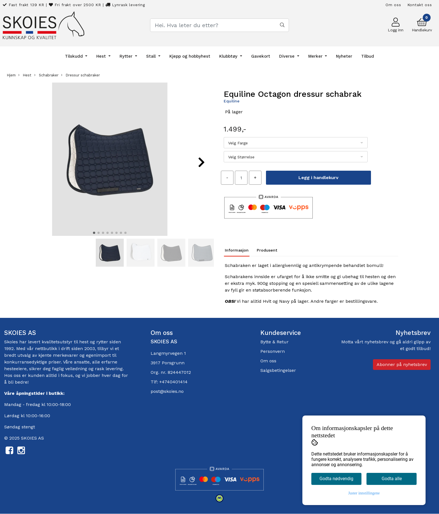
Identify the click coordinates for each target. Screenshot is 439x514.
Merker (316, 56)
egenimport (98, 355)
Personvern (272, 351)
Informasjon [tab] (237, 250)
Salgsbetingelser (278, 370)
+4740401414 (173, 381)
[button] (94, 233)
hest (84, 341)
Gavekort (260, 56)
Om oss (393, 5)
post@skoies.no (167, 391)
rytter (102, 341)
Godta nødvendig (336, 478)
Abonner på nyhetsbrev (402, 364)
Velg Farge (238, 143)
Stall (151, 56)
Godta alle (392, 478)
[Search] (219, 25)
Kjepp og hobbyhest (189, 56)
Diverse (287, 56)
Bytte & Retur (274, 341)
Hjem (11, 75)
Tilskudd (74, 56)
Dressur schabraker (80, 75)
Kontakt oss (419, 5)
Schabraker (46, 75)
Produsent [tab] (267, 250)
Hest (101, 56)
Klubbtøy (229, 56)
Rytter (127, 56)
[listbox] (296, 142)
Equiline (231, 101)
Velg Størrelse (241, 157)
